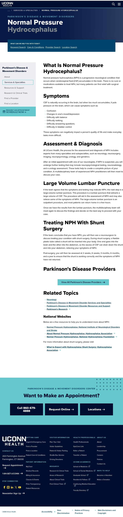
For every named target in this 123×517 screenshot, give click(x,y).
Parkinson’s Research (57, 309)
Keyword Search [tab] (18, 47)
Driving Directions (56, 459)
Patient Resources (33, 488)
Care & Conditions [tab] (35, 47)
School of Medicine (80, 466)
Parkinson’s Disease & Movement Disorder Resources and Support (78, 306)
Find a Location (11, 103)
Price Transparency (33, 484)
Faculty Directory (79, 490)
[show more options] (9, 10)
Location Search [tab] (69, 47)
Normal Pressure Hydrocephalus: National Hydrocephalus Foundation (80, 336)
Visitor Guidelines (56, 446)
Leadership (101, 446)
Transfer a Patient (80, 455)
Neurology (51, 299)
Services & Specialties (26, 10)
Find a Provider (11, 98)
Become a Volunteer (104, 475)
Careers (100, 455)
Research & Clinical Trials (15, 93)
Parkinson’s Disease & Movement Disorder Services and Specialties (79, 302)
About (7, 77)
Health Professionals (81, 442)
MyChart (29, 466)
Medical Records (32, 471)
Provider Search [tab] (53, 47)
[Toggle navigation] (119, 4)
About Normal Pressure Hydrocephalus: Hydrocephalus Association (79, 333)
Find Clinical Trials (56, 484)
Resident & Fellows (80, 479)
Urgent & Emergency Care (36, 442)
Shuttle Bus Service (57, 455)
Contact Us (101, 463)
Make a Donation (103, 479)
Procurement (102, 450)
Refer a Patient (78, 450)
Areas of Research (57, 475)
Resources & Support (14, 88)
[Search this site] (113, 4)
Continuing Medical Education (84, 484)
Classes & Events (32, 479)
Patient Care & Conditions (35, 455)
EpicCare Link (78, 446)
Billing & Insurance (33, 475)
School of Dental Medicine (83, 471)
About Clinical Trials (57, 479)
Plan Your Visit (55, 442)
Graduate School (79, 475)
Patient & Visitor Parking (59, 450)
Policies (100, 459)
